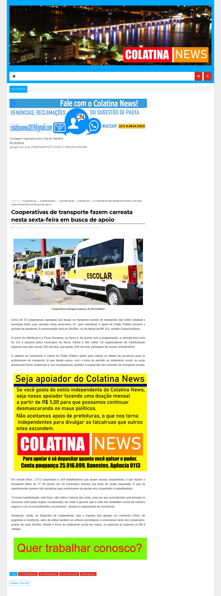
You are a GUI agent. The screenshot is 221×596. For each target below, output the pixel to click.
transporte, (95, 227)
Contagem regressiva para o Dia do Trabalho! (36, 138)
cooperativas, (48, 227)
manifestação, (64, 227)
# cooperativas (28, 574)
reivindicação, (80, 227)
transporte (84, 200)
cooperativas (29, 200)
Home (14, 200)
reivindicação (66, 200)
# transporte (88, 574)
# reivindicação (69, 574)
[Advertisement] (78, 173)
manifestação (47, 200)
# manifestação (48, 574)
